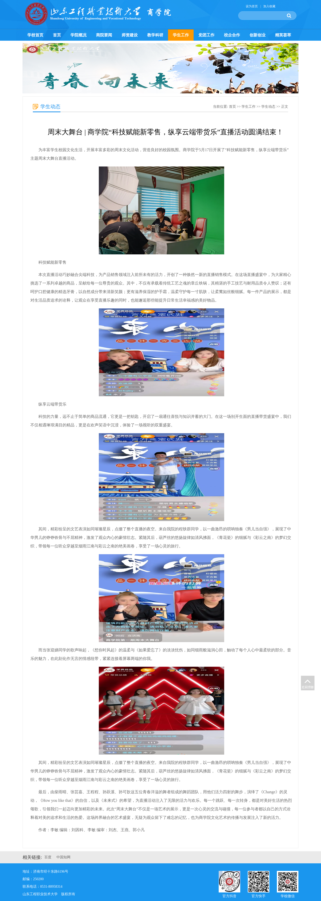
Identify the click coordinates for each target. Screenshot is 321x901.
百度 (47, 857)
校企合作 (232, 35)
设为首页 (252, 6)
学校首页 (35, 35)
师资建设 (130, 35)
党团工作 (206, 35)
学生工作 (181, 35)
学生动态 (268, 106)
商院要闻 (104, 35)
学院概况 (78, 35)
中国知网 (63, 857)
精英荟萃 (283, 35)
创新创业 (258, 35)
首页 (57, 35)
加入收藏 (269, 6)
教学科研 (155, 35)
